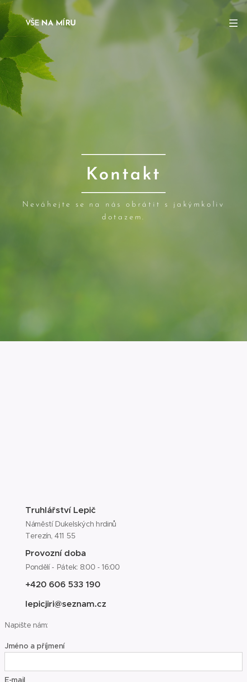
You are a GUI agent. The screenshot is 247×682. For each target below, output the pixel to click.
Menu (233, 23)
